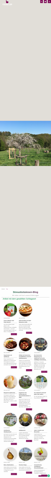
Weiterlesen (13, 334)
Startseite (3, 288)
